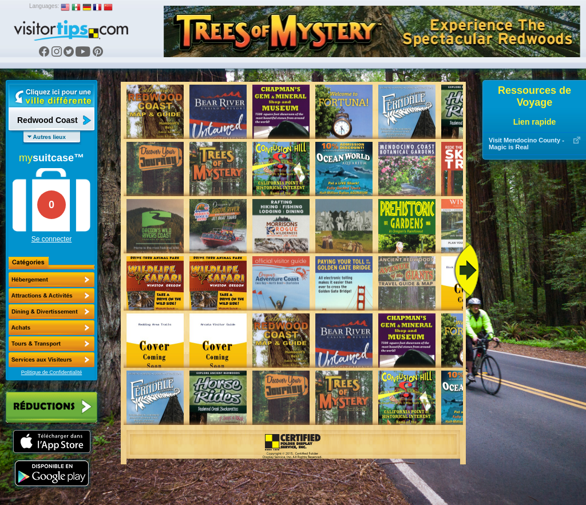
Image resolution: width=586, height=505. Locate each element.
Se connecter (51, 239)
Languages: (44, 6)
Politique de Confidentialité (51, 372)
